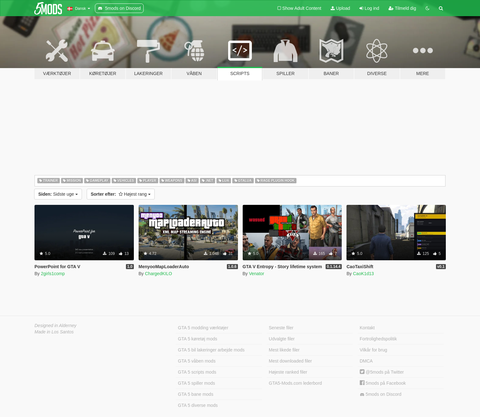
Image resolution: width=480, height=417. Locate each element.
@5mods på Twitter (382, 372)
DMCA (366, 360)
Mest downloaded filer (290, 360)
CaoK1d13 (363, 273)
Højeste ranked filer (288, 372)
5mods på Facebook (383, 383)
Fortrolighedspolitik (378, 338)
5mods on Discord (381, 394)
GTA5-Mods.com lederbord (295, 383)
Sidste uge (58, 194)
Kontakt (367, 327)
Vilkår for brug (373, 349)
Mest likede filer (284, 349)
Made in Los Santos (54, 331)
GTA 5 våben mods (196, 360)
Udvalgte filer (282, 338)
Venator (256, 273)
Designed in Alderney (55, 325)
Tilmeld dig (402, 8)
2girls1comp (53, 273)
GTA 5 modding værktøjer (203, 327)
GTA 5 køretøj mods (197, 338)
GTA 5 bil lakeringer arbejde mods (211, 349)
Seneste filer (281, 327)
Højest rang (121, 194)
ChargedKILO (158, 273)
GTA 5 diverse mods (198, 405)
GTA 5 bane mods (195, 394)
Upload (340, 8)
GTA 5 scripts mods (197, 372)
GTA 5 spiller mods (196, 383)
